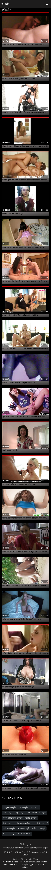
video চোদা (34, 807)
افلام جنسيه (43, 864)
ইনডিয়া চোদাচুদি (23, 828)
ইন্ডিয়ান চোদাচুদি (24, 833)
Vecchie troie (8, 862)
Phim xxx (17, 864)
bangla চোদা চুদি (9, 807)
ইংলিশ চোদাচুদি (42, 823)
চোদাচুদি (5, 3)
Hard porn (17, 859)
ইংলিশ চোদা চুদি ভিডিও (25, 823)
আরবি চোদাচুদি (30, 818)
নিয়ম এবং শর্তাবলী (39, 852)
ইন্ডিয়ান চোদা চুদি (9, 833)
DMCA (25, 855)
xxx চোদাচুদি (7, 812)
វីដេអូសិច (25, 867)
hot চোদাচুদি (23, 807)
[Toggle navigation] (47, 3)
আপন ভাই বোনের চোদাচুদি (12, 818)
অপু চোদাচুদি (19, 812)
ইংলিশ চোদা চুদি (8, 823)
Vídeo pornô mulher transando (26, 862)
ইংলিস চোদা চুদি (9, 828)
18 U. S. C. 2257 (10, 852)
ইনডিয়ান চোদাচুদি (38, 828)
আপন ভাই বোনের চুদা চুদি (36, 812)
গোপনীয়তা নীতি (24, 852)
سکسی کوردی (33, 864)
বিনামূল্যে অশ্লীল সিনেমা (29, 859)
